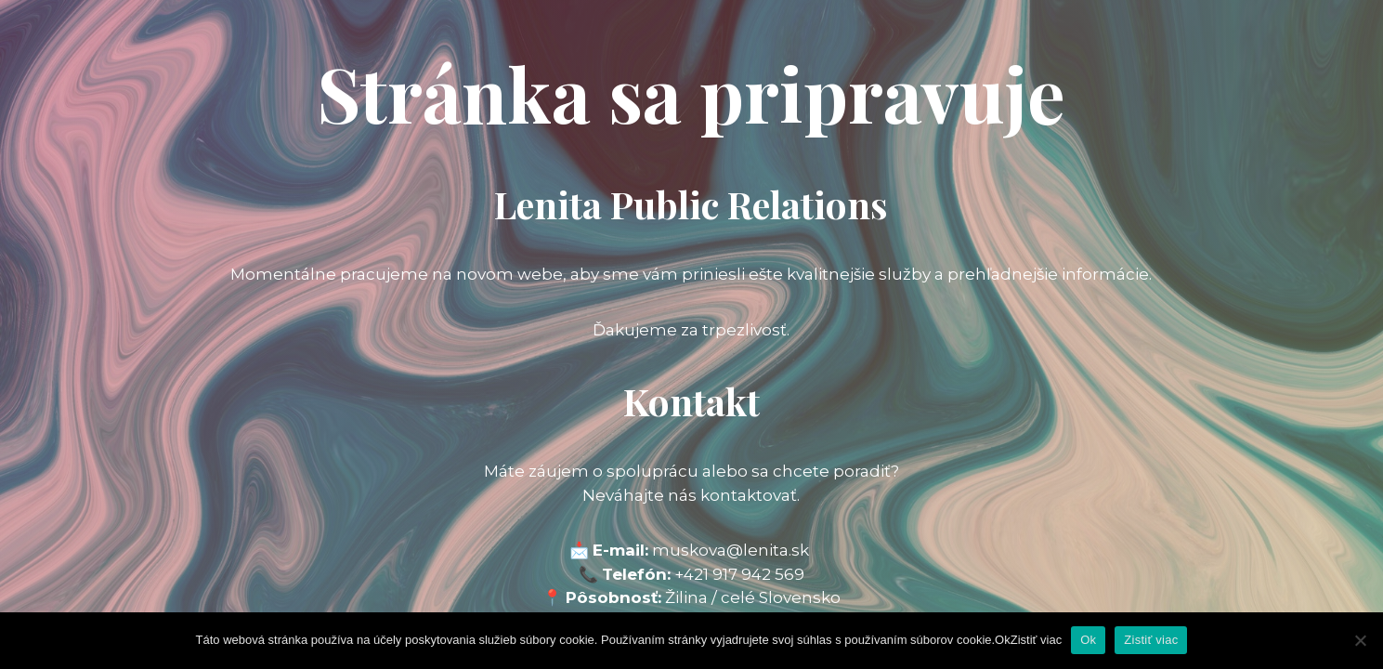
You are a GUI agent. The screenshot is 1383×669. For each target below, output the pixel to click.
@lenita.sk (767, 550)
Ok (1088, 640)
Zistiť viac (1151, 640)
